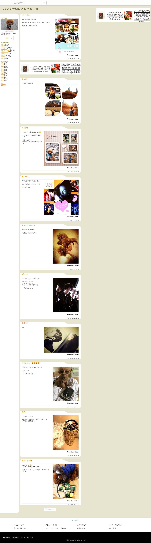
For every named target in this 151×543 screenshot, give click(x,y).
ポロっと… (4, 52)
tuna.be (75, 520)
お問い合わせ (81, 528)
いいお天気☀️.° (5, 50)
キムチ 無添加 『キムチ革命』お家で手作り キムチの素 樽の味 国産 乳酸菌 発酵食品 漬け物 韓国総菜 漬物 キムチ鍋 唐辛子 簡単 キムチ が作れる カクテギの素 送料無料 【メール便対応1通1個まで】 (142, 16)
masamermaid (9, 31)
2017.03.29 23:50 (73, 269)
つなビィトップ (19, 525)
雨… (2, 58)
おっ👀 (3, 55)
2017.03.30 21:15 (73, 171)
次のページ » (49, 509)
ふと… (3, 44)
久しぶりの (4, 47)
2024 (2, 66)
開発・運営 (112, 528)
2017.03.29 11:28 (73, 407)
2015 (2, 80)
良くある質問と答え (20, 528)
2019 (2, 74)
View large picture (73, 55)
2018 (2, 75)
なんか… (4, 49)
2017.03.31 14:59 (73, 59)
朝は (2, 46)
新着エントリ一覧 (51, 525)
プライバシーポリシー (53, 528)
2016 (2, 78)
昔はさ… (4, 56)
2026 (2, 63)
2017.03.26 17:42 (73, 504)
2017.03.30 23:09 (73, 123)
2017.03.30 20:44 (73, 220)
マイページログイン (115, 525)
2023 (2, 67)
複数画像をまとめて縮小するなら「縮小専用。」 (19, 537)
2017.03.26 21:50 (73, 455)
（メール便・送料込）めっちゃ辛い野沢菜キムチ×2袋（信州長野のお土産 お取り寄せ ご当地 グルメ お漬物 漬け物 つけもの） (115, 16)
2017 (2, 77)
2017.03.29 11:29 (73, 358)
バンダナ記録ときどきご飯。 (22, 8)
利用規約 (63, 528)
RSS (3, 85)
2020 (2, 72)
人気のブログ (81, 525)
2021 (2, 71)
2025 (2, 64)
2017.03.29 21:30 (73, 318)
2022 (2, 69)
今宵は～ (4, 53)
